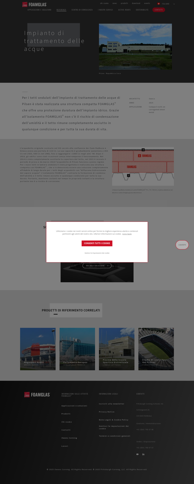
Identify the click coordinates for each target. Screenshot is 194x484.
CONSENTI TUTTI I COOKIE (97, 243)
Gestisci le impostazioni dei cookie (97, 253)
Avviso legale (127, 234)
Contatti (182, 245)
